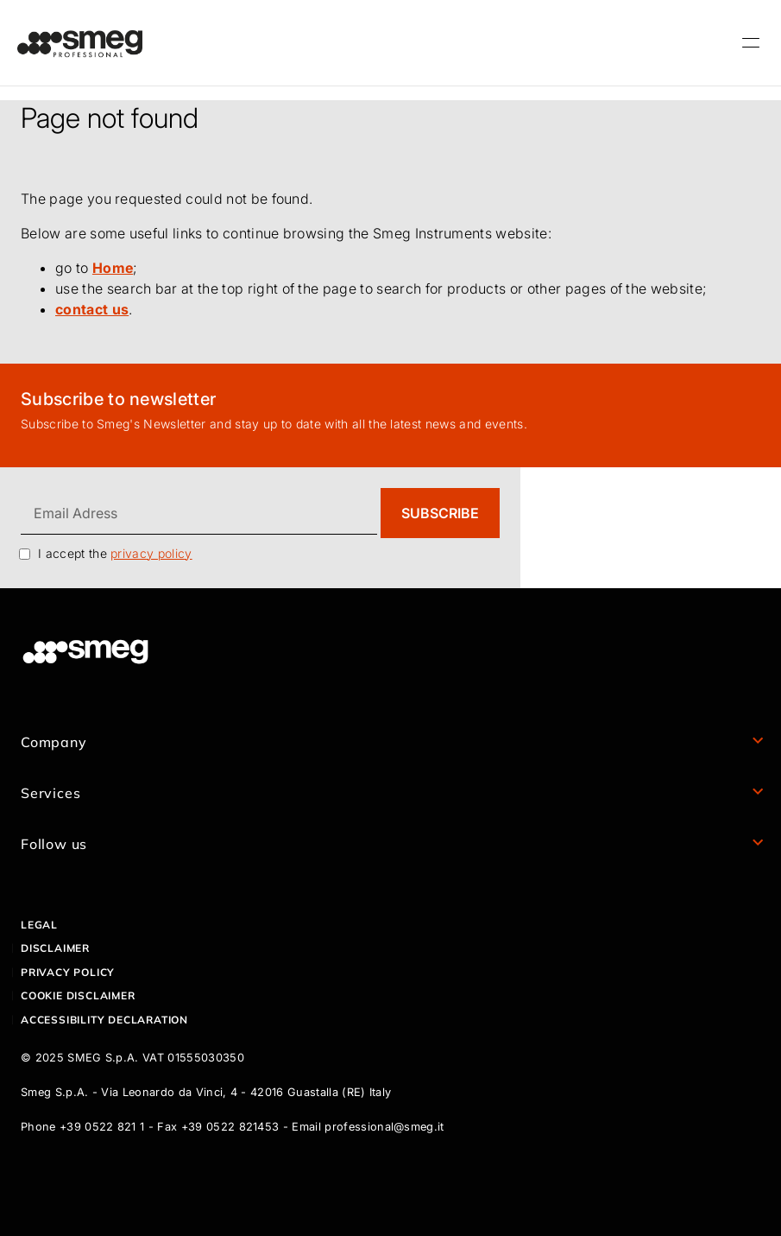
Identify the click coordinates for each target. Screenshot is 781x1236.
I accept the (115, 553)
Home (112, 267)
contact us (92, 309)
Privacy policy (68, 972)
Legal (39, 924)
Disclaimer (55, 947)
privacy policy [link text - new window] (151, 553)
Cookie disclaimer (78, 995)
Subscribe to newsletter (118, 399)
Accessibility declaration (104, 1019)
